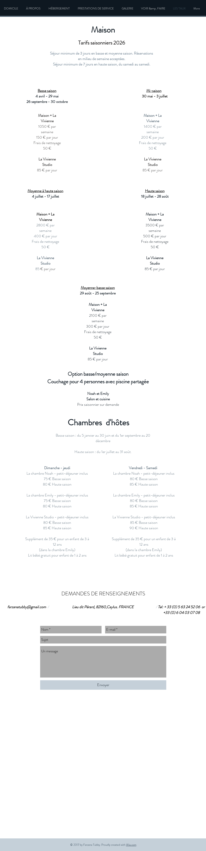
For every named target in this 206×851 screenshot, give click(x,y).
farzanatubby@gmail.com (26, 607)
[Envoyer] (103, 685)
